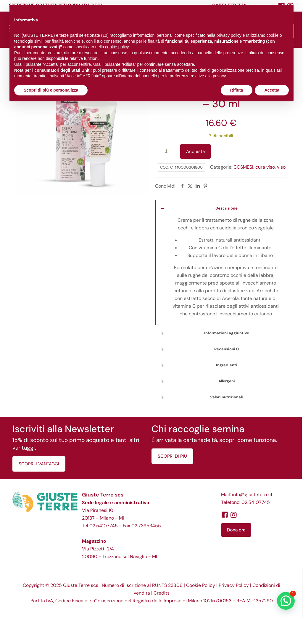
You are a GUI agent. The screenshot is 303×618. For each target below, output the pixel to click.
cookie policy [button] (116, 46)
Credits (162, 593)
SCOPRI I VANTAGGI (39, 464)
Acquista (195, 151)
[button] (286, 601)
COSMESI (243, 167)
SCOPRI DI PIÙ (172, 456)
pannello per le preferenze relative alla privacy (183, 76)
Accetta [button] (271, 90)
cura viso (265, 167)
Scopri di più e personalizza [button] (51, 90)
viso (281, 167)
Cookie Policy (200, 585)
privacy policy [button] (229, 35)
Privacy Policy (234, 585)
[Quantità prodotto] (166, 151)
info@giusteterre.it (252, 494)
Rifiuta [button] (236, 90)
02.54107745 (103, 526)
